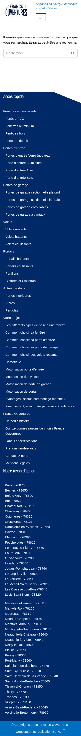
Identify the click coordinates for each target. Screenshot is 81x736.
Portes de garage (15, 185)
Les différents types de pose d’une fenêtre (35, 325)
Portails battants (17, 259)
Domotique (13, 362)
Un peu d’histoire (17, 421)
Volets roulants (16, 229)
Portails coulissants (19, 266)
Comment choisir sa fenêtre (25, 332)
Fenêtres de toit (16, 141)
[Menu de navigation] (41, 17)
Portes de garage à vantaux (25, 214)
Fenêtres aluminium (19, 126)
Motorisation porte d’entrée (24, 369)
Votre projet (11, 318)
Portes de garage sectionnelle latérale (32, 200)
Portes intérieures (18, 295)
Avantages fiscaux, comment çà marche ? (35, 399)
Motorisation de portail (21, 391)
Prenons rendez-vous (20, 448)
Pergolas (11, 310)
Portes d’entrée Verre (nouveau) (28, 155)
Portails (8, 251)
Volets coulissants (18, 244)
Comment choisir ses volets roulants (31, 354)
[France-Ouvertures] (16, 11)
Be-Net (57, 731)
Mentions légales (17, 463)
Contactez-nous (16, 455)
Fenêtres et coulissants (20, 111)
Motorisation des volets (21, 377)
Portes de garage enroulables (26, 207)
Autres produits (14, 288)
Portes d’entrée (14, 148)
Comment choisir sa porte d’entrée (30, 340)
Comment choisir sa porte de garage (31, 347)
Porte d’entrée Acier (19, 170)
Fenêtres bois (15, 133)
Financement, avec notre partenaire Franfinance (40, 406)
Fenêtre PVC (14, 118)
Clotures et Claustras (20, 281)
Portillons (12, 273)
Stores (10, 303)
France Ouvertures (16, 413)
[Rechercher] (35, 53)
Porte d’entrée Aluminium (23, 163)
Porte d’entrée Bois (19, 177)
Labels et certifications (21, 441)
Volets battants (16, 236)
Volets (7, 222)
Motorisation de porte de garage (28, 384)
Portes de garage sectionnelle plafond (32, 192)
